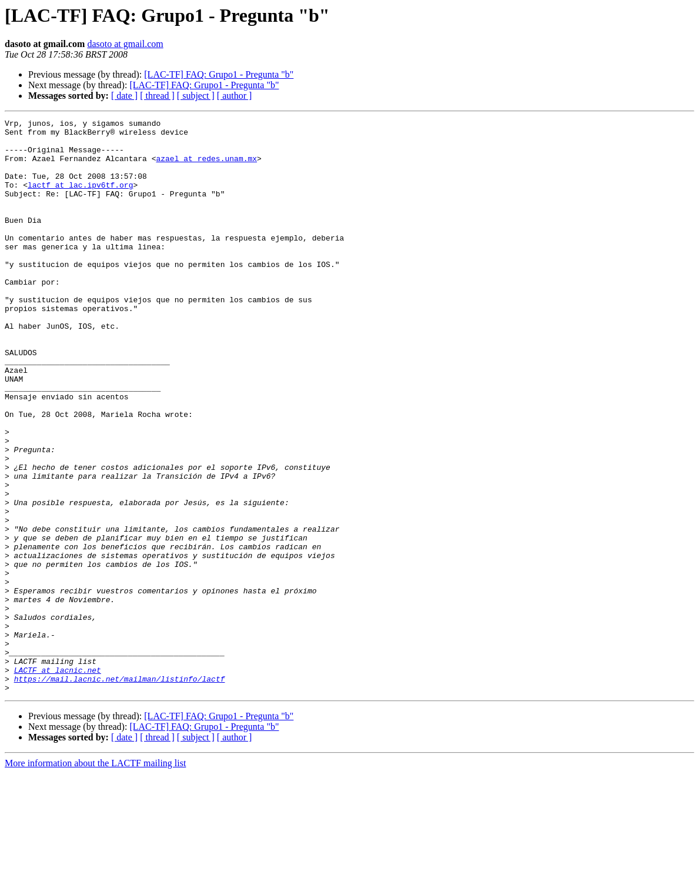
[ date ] (124, 96)
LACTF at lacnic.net (57, 781)
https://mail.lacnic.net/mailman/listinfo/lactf (119, 791)
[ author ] (234, 96)
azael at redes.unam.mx (206, 167)
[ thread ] (157, 96)
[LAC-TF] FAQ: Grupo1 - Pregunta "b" (218, 74)
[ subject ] (196, 96)
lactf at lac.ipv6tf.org (80, 198)
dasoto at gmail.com (125, 44)
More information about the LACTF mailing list (95, 878)
